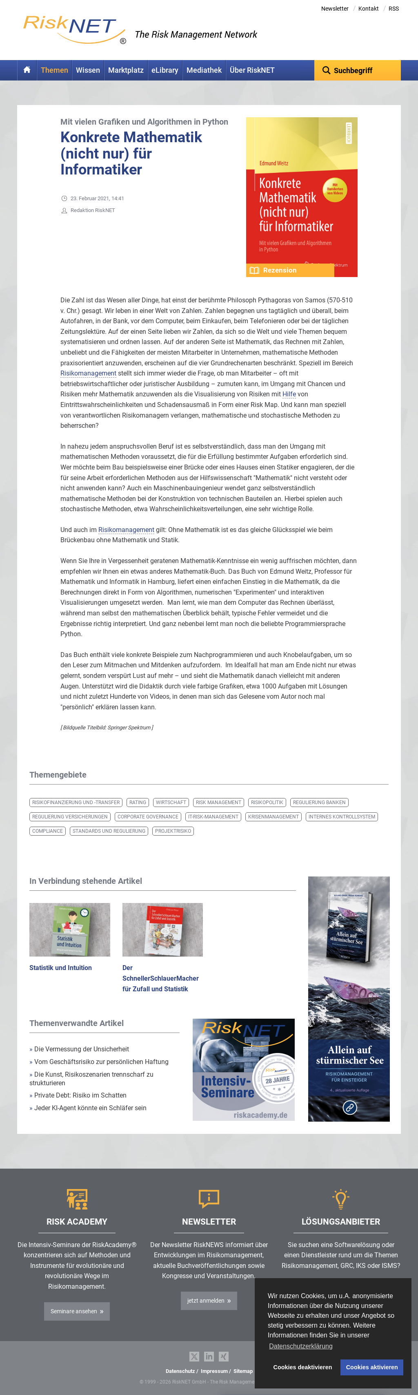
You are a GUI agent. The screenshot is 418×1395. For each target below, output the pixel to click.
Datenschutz (180, 1371)
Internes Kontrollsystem (342, 817)
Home (27, 70)
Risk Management (218, 802)
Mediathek (204, 70)
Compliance (47, 831)
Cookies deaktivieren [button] (302, 1367)
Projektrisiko (173, 831)
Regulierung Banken (319, 802)
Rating (137, 802)
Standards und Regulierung (109, 831)
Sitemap (243, 1371)
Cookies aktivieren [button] (372, 1367)
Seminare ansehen (74, 1311)
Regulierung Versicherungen (70, 817)
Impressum (214, 1371)
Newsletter (335, 8)
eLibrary (164, 70)
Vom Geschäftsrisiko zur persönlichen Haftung (99, 1062)
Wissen (88, 70)
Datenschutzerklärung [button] (301, 1346)
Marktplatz (126, 70)
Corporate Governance (148, 817)
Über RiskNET (252, 70)
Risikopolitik (267, 802)
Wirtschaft (171, 802)
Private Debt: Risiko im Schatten (78, 1095)
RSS (394, 8)
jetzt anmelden (206, 1300)
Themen (54, 70)
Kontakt (368, 8)
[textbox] (357, 70)
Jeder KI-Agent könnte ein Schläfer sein (88, 1108)
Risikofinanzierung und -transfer (76, 802)
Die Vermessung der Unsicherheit (79, 1049)
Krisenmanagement (273, 817)
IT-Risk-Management (213, 817)
